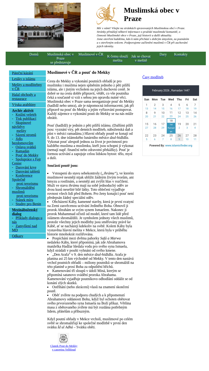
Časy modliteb (152, 77)
